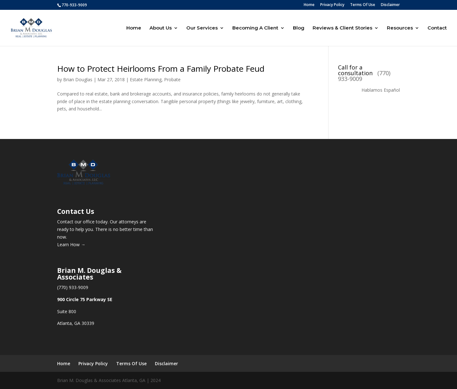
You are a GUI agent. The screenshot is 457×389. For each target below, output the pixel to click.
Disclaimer (390, 5)
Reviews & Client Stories (342, 28)
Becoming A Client (255, 28)
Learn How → (71, 244)
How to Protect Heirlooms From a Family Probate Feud (160, 68)
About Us (160, 28)
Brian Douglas (77, 79)
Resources (400, 28)
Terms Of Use (362, 5)
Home (309, 5)
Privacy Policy (332, 5)
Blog (298, 28)
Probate (172, 79)
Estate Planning (146, 79)
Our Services (202, 28)
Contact (437, 28)
